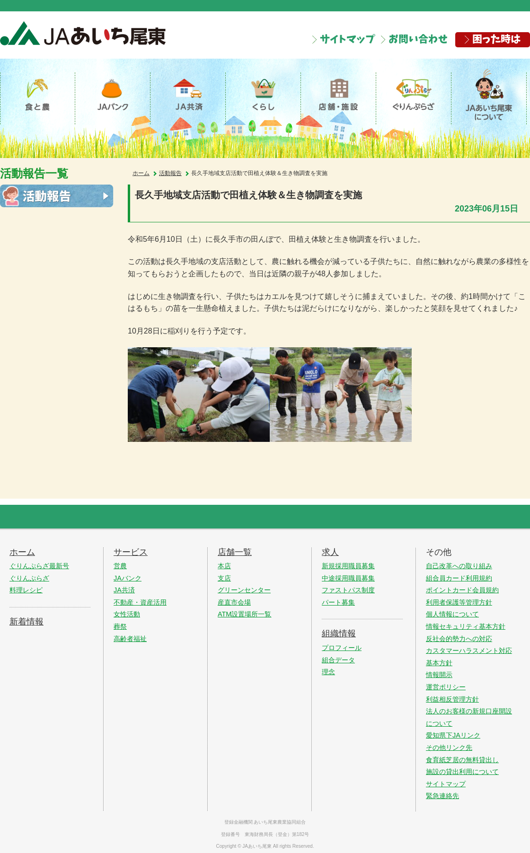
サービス (131, 550)
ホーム (141, 178)
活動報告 (170, 178)
